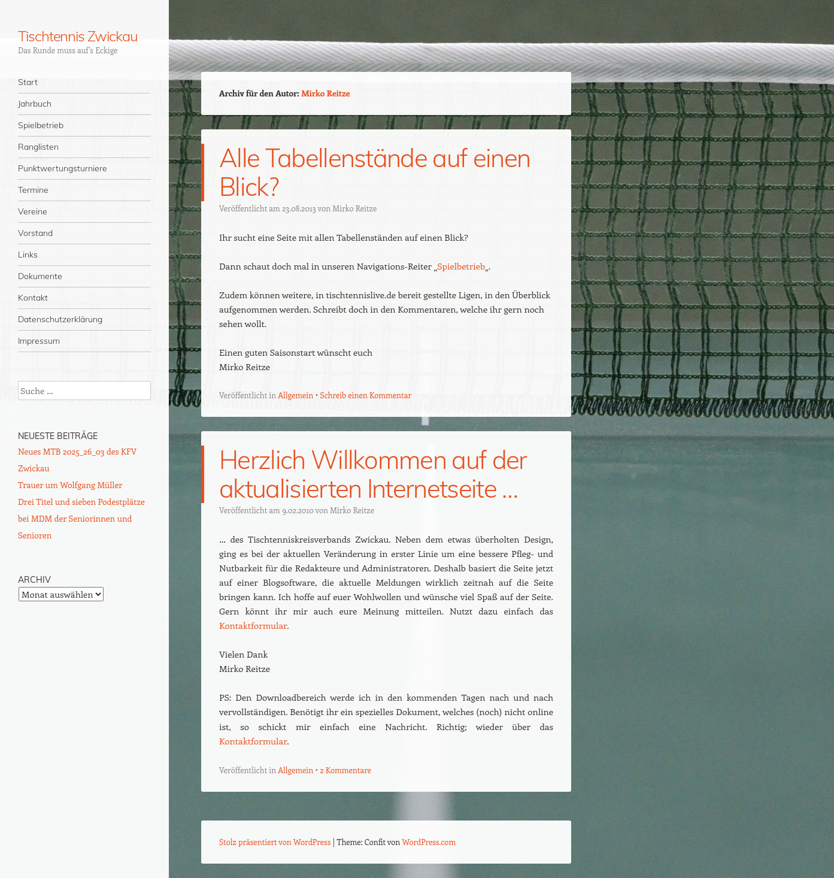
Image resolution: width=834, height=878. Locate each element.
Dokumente (40, 276)
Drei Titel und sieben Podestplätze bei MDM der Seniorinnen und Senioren (81, 518)
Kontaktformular (253, 625)
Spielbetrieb (40, 125)
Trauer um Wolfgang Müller (70, 485)
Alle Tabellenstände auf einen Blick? (374, 172)
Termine (33, 189)
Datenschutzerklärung (60, 319)
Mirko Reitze (325, 93)
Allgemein (295, 395)
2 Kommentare (345, 770)
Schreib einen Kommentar (365, 395)
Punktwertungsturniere (62, 168)
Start (28, 82)
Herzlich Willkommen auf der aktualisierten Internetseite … (373, 474)
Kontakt (33, 297)
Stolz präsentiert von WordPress (274, 842)
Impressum (39, 340)
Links (28, 254)
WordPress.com (429, 842)
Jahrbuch (34, 103)
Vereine (32, 211)
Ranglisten (38, 146)
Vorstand (35, 233)
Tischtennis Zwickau (77, 36)
